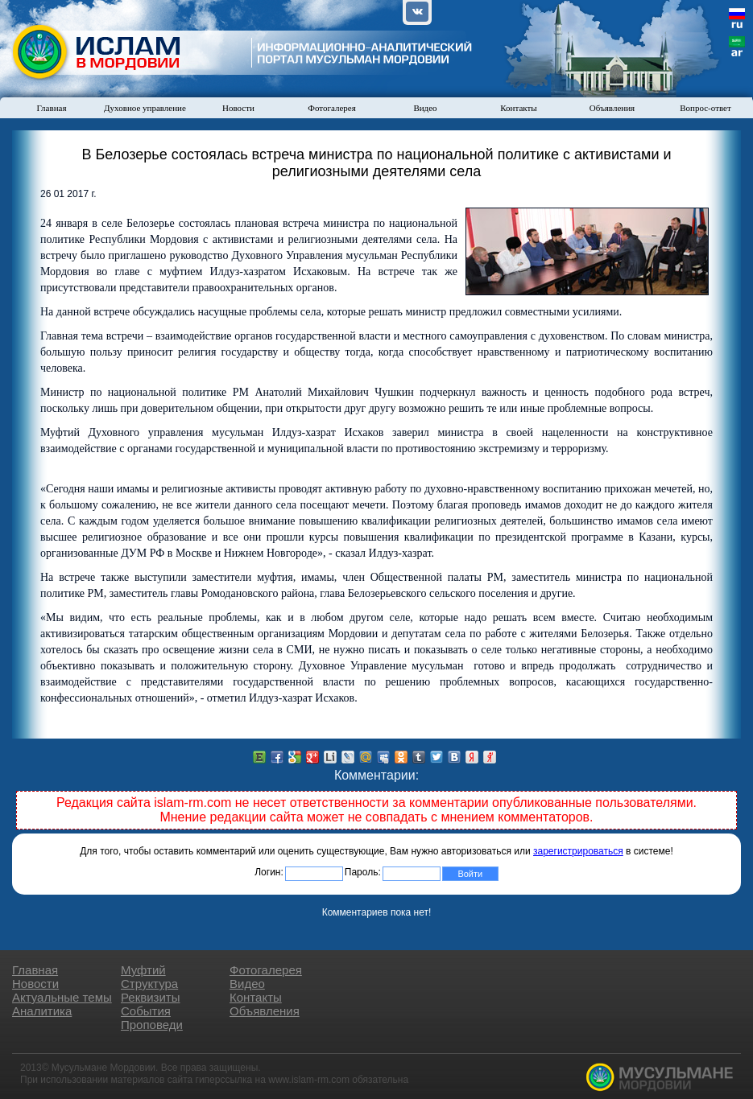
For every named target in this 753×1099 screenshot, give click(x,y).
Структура (149, 983)
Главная (52, 108)
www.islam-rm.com (309, 1079)
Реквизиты (150, 997)
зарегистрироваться (578, 851)
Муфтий (143, 970)
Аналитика (42, 1011)
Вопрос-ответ (705, 108)
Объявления (612, 108)
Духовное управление (145, 108)
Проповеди (152, 1024)
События (146, 1011)
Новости (238, 108)
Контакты (518, 108)
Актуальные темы (62, 997)
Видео (424, 108)
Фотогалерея (332, 108)
